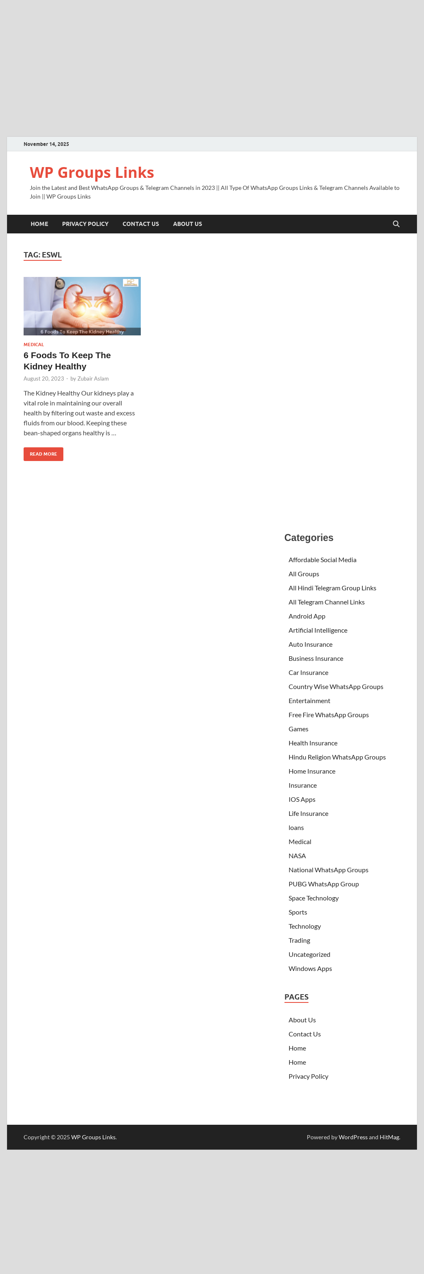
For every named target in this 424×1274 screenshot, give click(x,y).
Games (298, 729)
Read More (40, 452)
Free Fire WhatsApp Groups (329, 714)
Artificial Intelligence (318, 630)
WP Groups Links (92, 172)
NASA (297, 855)
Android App (307, 616)
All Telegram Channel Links (327, 602)
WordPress (353, 1137)
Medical (34, 344)
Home (39, 224)
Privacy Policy (85, 224)
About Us (187, 224)
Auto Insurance (310, 644)
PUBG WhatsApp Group (324, 884)
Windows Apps (310, 968)
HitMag (389, 1137)
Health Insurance (313, 743)
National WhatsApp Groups (329, 870)
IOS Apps (302, 799)
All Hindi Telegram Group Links (332, 588)
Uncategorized (309, 954)
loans (296, 827)
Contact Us (141, 224)
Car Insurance (308, 672)
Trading (299, 940)
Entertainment (309, 700)
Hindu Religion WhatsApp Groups (337, 757)
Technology (305, 926)
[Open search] (396, 224)
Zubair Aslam (93, 378)
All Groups (304, 574)
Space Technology (314, 898)
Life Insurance (308, 813)
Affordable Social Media (323, 559)
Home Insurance (312, 771)
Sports (298, 912)
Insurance (303, 785)
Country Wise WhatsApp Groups (336, 686)
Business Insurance (316, 658)
